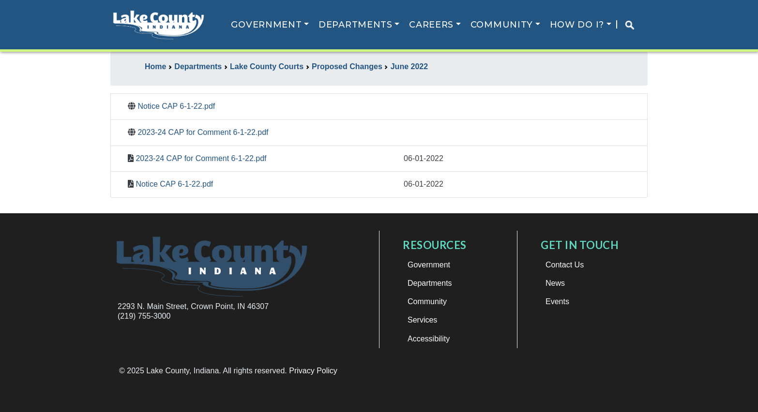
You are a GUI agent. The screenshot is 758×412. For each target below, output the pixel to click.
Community (501, 24)
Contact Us (565, 265)
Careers (431, 24)
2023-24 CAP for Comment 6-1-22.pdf (202, 132)
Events (557, 301)
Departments (355, 24)
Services (422, 320)
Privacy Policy (313, 371)
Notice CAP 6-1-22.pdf (176, 106)
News (555, 283)
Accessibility (429, 339)
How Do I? (577, 24)
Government (266, 24)
